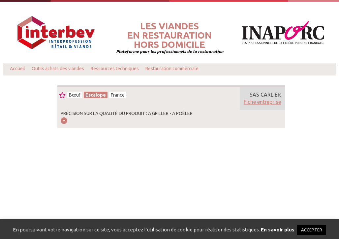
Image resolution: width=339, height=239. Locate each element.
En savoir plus (277, 229)
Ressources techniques (115, 68)
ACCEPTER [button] (311, 229)
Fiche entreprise (262, 102)
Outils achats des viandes (58, 68)
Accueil (17, 68)
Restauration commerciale (172, 68)
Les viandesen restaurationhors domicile (169, 35)
